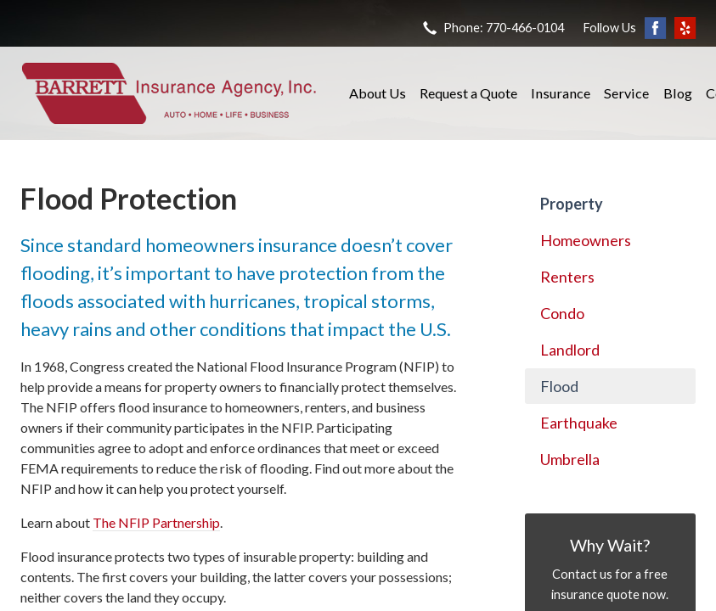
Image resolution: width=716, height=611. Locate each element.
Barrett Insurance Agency (169, 93)
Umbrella (570, 459)
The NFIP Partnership (156, 522)
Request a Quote (468, 93)
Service (626, 93)
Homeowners (585, 240)
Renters (567, 276)
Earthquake (578, 422)
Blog (677, 93)
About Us (377, 93)
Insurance (560, 93)
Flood (559, 386)
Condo (562, 313)
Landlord (570, 349)
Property (571, 203)
